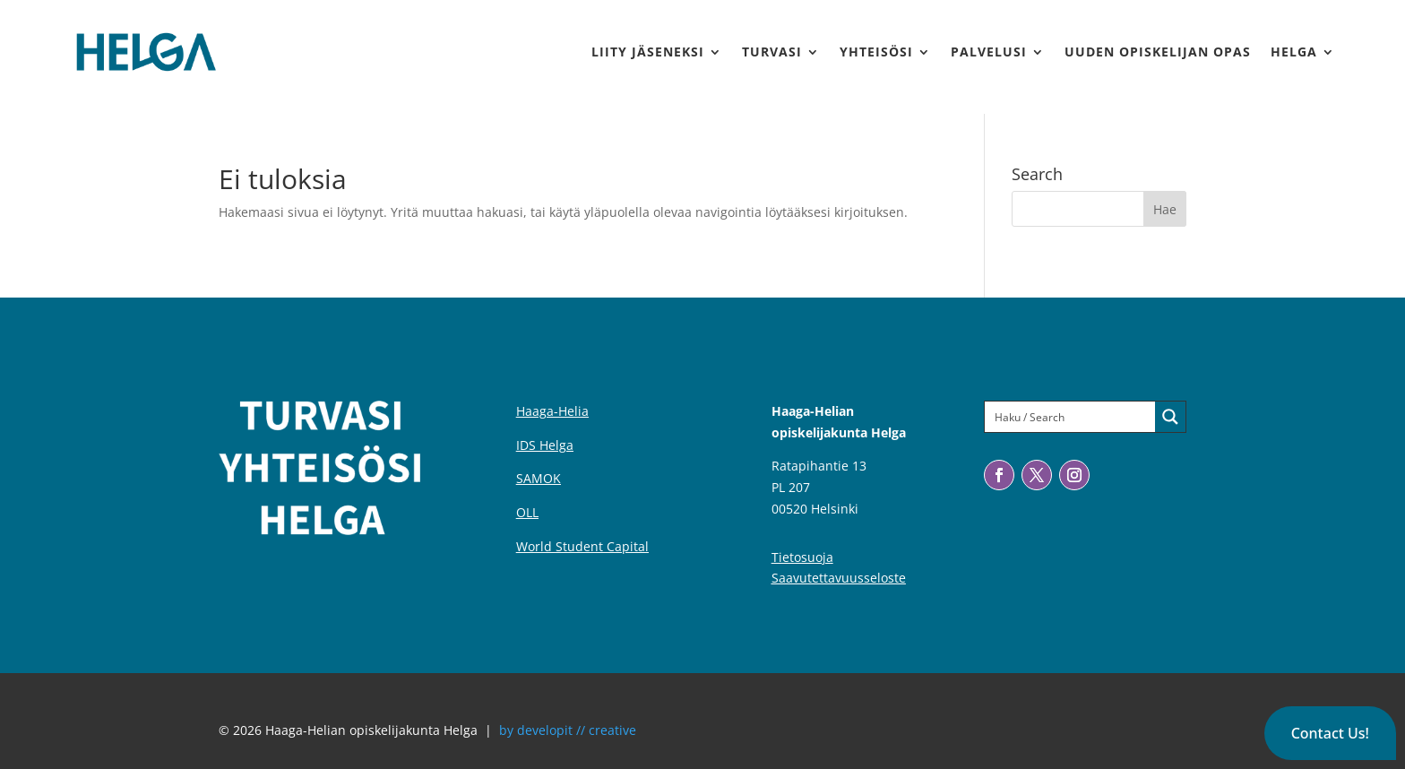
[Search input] (1070, 417)
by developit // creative (567, 730)
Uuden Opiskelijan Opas (1158, 51)
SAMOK (538, 478)
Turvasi (772, 51)
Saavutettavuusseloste (838, 577)
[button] (1330, 733)
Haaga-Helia (552, 410)
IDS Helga (544, 445)
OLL (527, 512)
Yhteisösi (876, 51)
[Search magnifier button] (1170, 417)
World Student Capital (582, 546)
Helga (1294, 51)
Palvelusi (989, 51)
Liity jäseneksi (647, 51)
